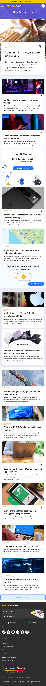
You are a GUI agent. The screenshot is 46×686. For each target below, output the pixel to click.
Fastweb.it (5, 650)
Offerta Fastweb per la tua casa (22, 1)
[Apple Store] (12, 622)
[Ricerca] (39, 6)
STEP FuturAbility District (9, 661)
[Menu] (2, 5)
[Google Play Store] (33, 622)
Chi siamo (5, 643)
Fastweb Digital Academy (9, 657)
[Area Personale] (43, 6)
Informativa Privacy (6, 682)
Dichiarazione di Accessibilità (35, 682)
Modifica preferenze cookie (23, 682)
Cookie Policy (14, 682)
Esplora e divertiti (22, 168)
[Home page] (13, 6)
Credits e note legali (7, 646)
